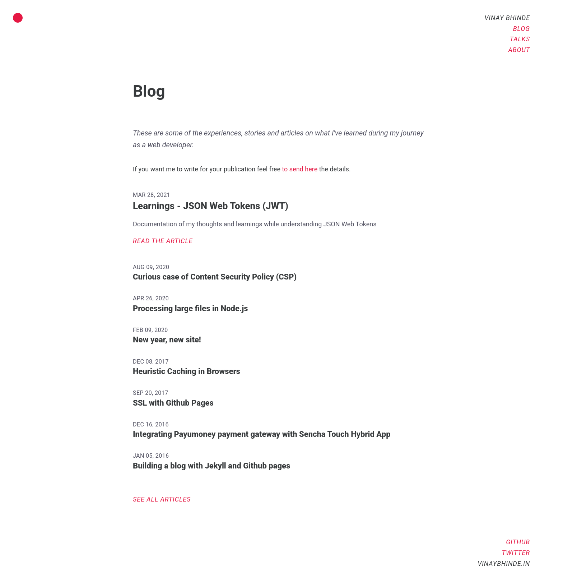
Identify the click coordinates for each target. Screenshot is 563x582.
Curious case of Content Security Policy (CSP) (215, 276)
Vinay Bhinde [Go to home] (507, 18)
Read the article (163, 241)
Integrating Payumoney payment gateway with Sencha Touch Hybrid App (262, 434)
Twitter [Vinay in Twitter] (516, 552)
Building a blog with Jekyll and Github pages (211, 465)
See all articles (162, 499)
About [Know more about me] (519, 50)
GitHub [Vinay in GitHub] (518, 542)
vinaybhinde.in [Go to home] (504, 563)
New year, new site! (167, 339)
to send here (299, 169)
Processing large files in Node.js (190, 308)
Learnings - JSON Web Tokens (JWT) (210, 205)
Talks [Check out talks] (520, 39)
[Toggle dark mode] (18, 18)
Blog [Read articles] (521, 28)
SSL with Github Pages (173, 402)
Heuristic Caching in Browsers (186, 371)
